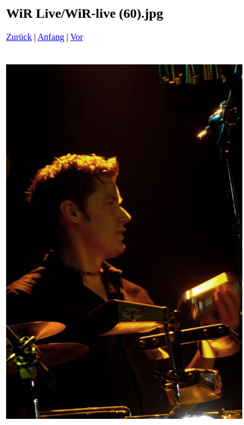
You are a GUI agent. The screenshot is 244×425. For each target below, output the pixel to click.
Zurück (19, 37)
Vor (76, 37)
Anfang (51, 37)
